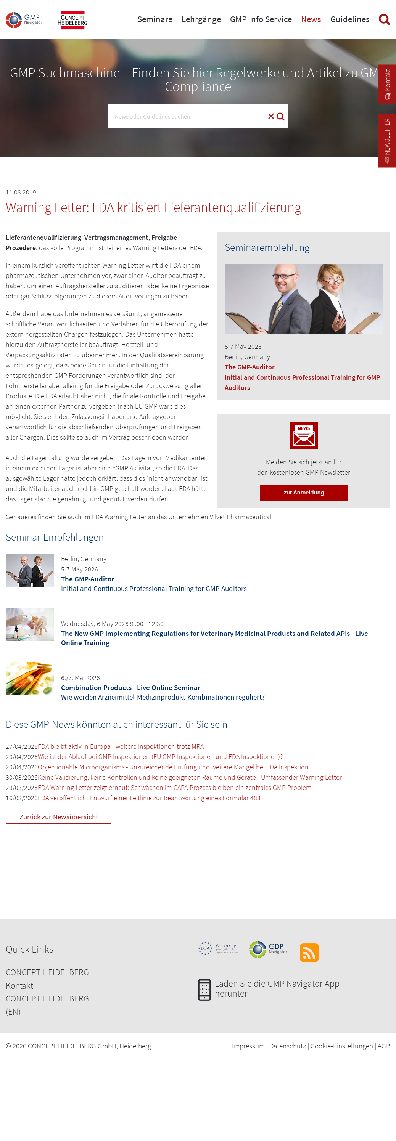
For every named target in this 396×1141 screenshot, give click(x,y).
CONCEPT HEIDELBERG (47, 971)
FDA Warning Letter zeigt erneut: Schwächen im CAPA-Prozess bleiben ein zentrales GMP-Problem (175, 787)
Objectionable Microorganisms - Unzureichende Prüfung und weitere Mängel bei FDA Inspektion (173, 766)
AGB (384, 1045)
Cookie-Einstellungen (342, 1045)
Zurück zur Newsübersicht (58, 816)
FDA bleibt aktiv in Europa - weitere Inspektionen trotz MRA (121, 746)
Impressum (248, 1045)
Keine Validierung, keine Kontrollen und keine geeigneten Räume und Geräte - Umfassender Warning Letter (190, 777)
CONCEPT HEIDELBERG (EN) (47, 1005)
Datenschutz (287, 1045)
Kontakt (19, 985)
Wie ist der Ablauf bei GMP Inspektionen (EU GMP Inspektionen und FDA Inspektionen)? (160, 756)
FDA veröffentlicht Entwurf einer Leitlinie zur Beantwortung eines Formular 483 (149, 797)
